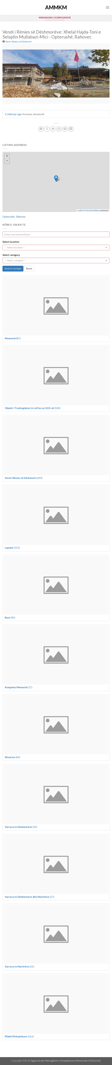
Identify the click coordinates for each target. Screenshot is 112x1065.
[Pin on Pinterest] (65, 129)
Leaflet (80, 210)
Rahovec (21, 216)
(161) (19, 1036)
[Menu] (108, 7)
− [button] (7, 161)
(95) (10, 617)
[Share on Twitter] (53, 129)
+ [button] (7, 156)
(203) (23, 477)
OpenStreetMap (92, 210)
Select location (10, 241)
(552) (12, 547)
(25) (19, 966)
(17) (18, 687)
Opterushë (8, 216)
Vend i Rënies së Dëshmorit (18, 41)
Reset (29, 268)
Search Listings (13, 268)
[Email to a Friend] (59, 129)
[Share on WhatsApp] (41, 129)
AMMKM (56, 7)
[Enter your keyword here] (56, 234)
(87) (13, 338)
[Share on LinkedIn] (71, 129)
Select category (11, 255)
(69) (12, 757)
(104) (32, 408)
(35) (21, 826)
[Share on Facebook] (47, 129)
